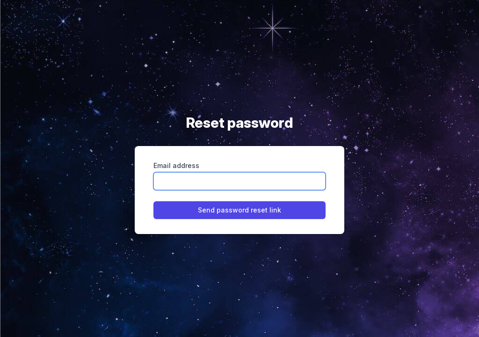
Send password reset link (239, 210)
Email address (176, 165)
